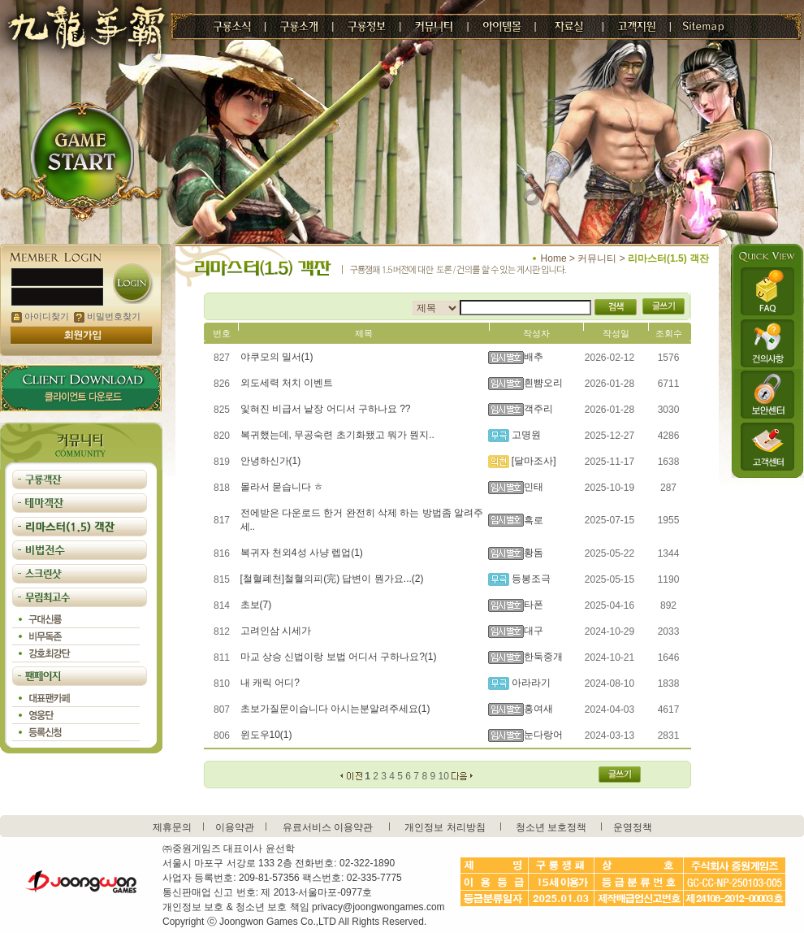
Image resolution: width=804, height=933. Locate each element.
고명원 (525, 434)
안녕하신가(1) (270, 460)
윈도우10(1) (266, 734)
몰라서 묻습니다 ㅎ (282, 487)
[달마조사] (532, 460)
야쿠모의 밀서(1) (276, 356)
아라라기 (530, 682)
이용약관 (234, 827)
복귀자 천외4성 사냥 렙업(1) (301, 552)
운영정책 (632, 827)
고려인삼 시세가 (275, 630)
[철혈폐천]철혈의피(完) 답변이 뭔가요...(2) (332, 578)
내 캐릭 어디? (270, 682)
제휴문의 (172, 827)
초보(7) (256, 604)
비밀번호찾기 (107, 316)
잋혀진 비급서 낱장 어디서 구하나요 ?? (325, 408)
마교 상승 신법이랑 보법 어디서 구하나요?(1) (338, 656)
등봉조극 (530, 578)
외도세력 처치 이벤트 (287, 382)
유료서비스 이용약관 (328, 827)
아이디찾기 (40, 316)
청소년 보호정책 (551, 827)
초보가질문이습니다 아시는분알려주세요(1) (335, 708)
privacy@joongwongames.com (378, 907)
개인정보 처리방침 (444, 827)
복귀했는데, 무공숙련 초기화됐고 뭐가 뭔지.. (337, 434)
